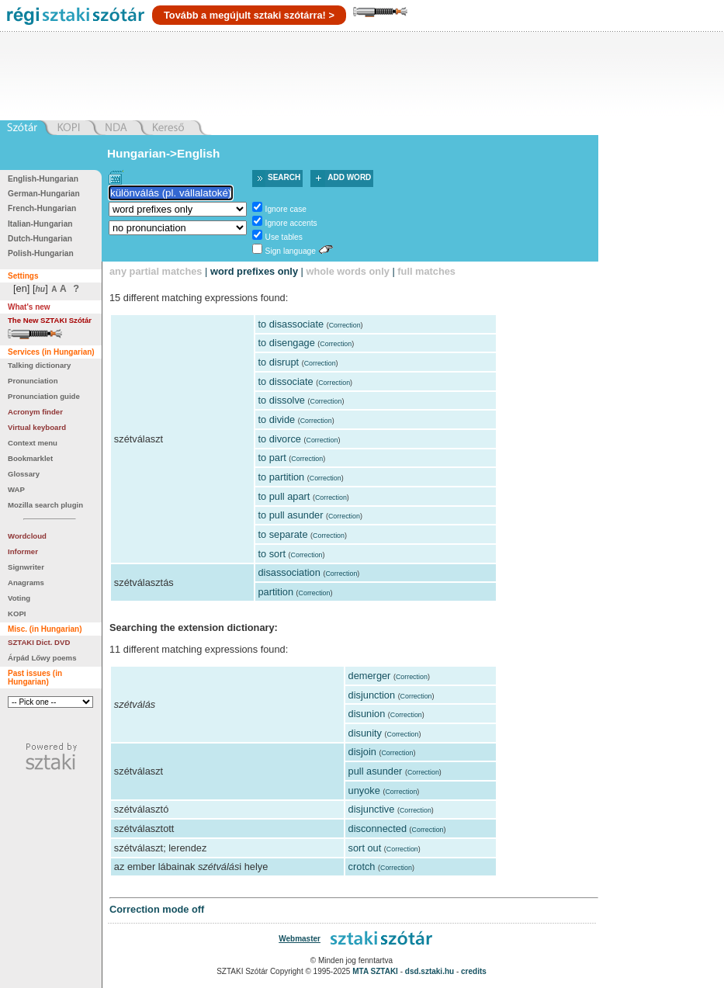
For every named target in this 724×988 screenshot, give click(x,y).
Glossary (24, 474)
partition (275, 592)
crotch (362, 866)
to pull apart (284, 496)
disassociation (289, 572)
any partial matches (156, 271)
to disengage (286, 342)
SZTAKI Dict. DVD (39, 642)
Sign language (290, 251)
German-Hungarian (44, 193)
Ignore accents (291, 223)
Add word (349, 177)
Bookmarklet (30, 458)
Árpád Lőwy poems (42, 657)
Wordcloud (27, 536)
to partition (281, 477)
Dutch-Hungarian (40, 238)
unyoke (364, 790)
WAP (16, 489)
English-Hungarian (43, 179)
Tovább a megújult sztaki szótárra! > (249, 15)
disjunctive (371, 809)
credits (474, 971)
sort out (365, 848)
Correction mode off (156, 909)
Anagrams (26, 582)
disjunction (371, 695)
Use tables (284, 237)
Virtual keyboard (37, 427)
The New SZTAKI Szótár (50, 320)
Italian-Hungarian (40, 224)
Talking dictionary (39, 365)
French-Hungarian (42, 208)
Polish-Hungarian (41, 253)
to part (272, 457)
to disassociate (291, 324)
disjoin (362, 751)
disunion (367, 713)
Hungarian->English (163, 153)
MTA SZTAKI (375, 971)
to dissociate (285, 381)
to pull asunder (290, 515)
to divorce (279, 439)
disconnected (377, 828)
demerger (369, 675)
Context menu (32, 443)
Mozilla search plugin (45, 505)
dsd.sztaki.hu (429, 971)
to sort (272, 554)
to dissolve (281, 400)
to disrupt (278, 362)
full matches (426, 271)
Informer (23, 551)
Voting (19, 598)
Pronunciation (33, 380)
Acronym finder (35, 411)
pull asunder (375, 771)
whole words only (347, 271)
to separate (282, 534)
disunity (365, 733)
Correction (345, 325)
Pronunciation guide (44, 396)
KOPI (17, 613)
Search (284, 177)
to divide (276, 419)
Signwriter (26, 567)
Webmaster (299, 938)
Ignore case (286, 209)
